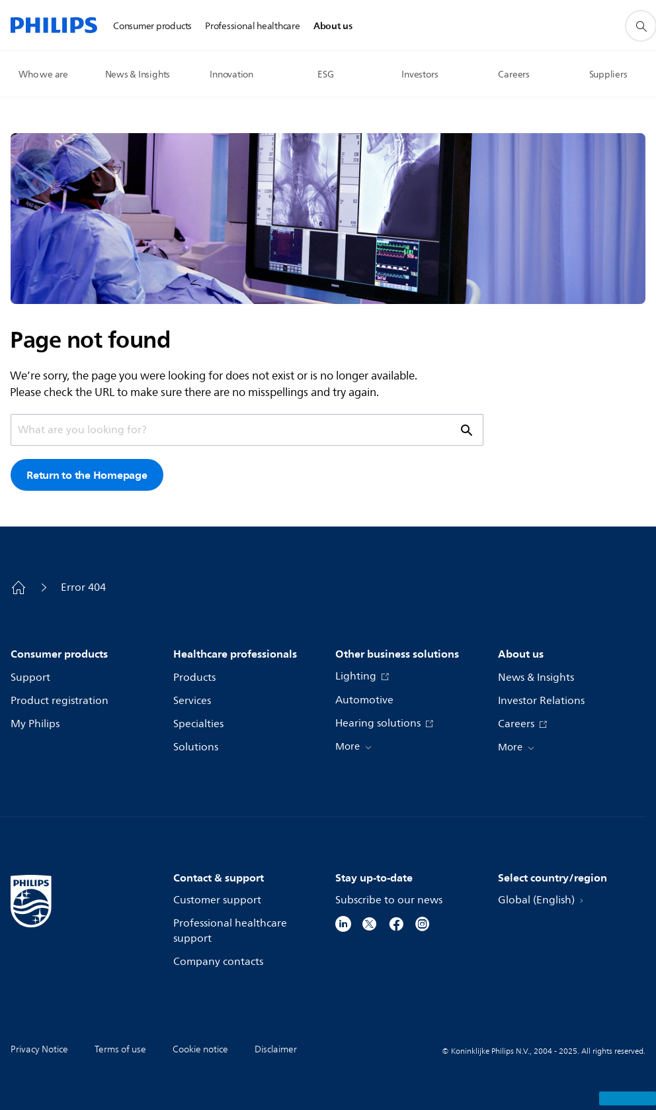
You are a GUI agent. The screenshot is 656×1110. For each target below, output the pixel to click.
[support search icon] (465, 430)
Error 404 (83, 587)
